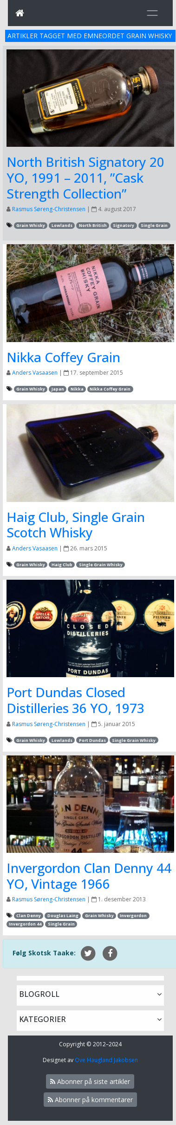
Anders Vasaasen (35, 373)
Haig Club (62, 565)
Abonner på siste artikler (90, 1081)
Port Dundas (92, 740)
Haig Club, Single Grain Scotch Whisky (76, 525)
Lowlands (62, 225)
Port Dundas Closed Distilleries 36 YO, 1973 (75, 700)
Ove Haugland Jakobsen (106, 1060)
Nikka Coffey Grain (63, 357)
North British (93, 225)
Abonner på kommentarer (90, 1099)
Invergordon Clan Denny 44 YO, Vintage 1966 (89, 875)
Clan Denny (28, 915)
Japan (58, 389)
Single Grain (154, 225)
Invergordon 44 (25, 924)
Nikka (77, 389)
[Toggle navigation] (152, 13)
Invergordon (133, 915)
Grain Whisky (30, 225)
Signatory (123, 225)
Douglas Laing (62, 915)
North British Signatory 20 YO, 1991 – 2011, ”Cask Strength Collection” (85, 177)
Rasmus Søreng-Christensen (48, 209)
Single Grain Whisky (101, 565)
